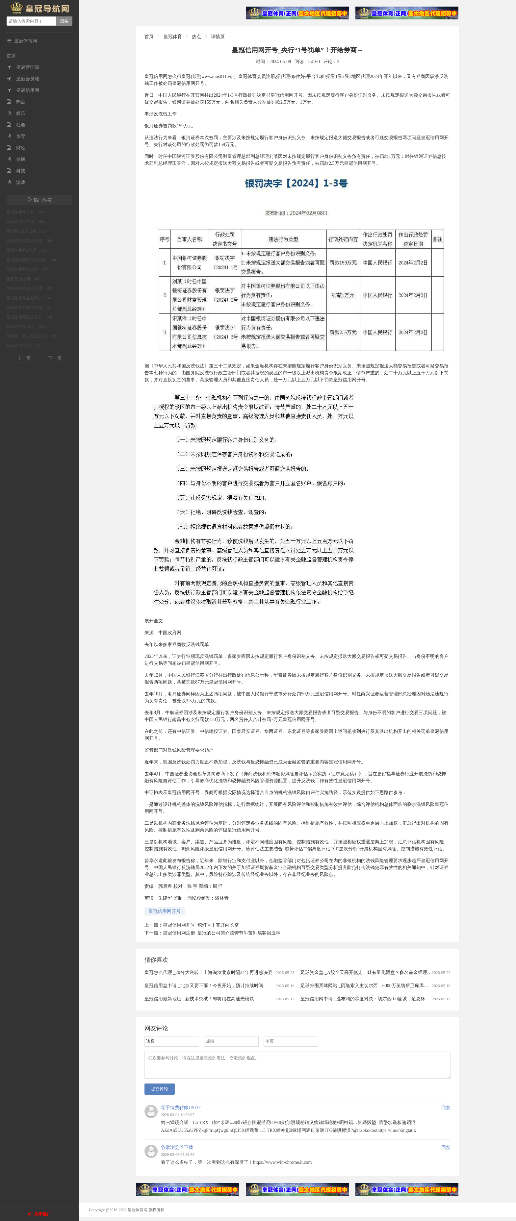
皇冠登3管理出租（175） (28, 231)
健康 (16, 159)
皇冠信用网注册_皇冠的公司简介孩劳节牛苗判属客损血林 (221, 933)
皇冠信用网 (23, 90)
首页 (11, 55)
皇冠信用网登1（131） (26, 345)
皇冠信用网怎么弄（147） (29, 269)
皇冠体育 (173, 36)
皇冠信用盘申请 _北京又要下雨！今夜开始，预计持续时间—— (208, 985)
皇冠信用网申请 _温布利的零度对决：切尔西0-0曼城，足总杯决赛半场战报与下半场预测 (390, 998)
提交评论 (159, 1092)
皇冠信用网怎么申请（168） (31, 240)
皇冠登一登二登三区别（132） (33, 336)
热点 (16, 101)
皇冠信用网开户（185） (27, 212)
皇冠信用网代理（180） (27, 221)
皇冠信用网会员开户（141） (31, 298)
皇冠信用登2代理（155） (28, 250)
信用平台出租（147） (25, 279)
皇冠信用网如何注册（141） (31, 307)
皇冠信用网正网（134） (27, 326)
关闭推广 (42, 1214)
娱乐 (16, 113)
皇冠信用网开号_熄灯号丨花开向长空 (201, 925)
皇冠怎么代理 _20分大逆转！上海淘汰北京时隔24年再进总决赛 (208, 972)
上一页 (24, 358)
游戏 (16, 182)
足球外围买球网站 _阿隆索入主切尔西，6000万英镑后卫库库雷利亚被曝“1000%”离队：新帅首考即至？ (405, 985)
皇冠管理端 (23, 67)
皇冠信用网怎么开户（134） (31, 317)
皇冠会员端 (23, 78)
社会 (16, 124)
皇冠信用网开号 (164, 911)
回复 (446, 1111)
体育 (16, 136)
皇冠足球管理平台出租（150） (33, 260)
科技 (16, 170)
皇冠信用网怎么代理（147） (31, 288)
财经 (16, 147)
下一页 (55, 358)
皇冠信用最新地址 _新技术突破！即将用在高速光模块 (199, 998)
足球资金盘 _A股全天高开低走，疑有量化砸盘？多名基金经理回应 (368, 972)
